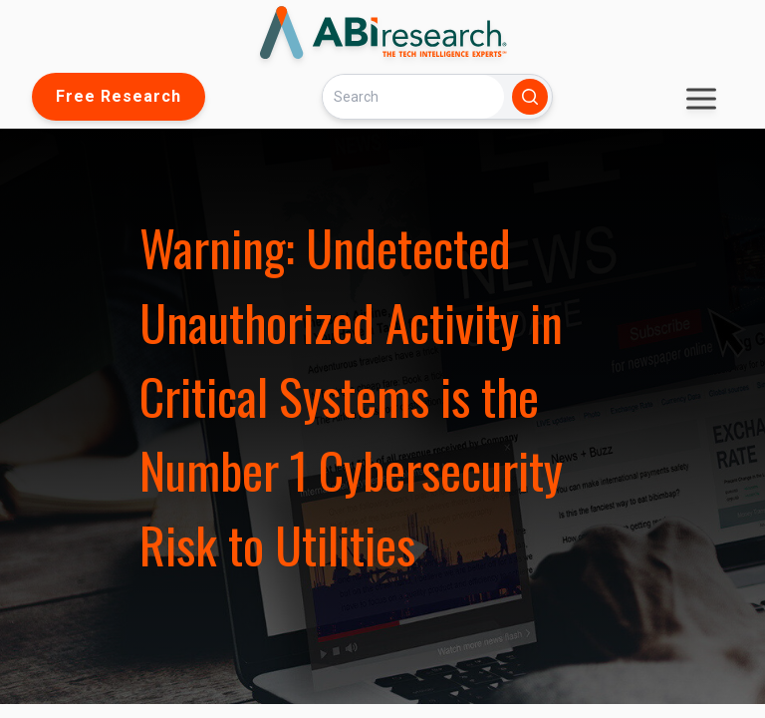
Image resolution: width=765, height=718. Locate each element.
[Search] (413, 96)
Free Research (118, 96)
